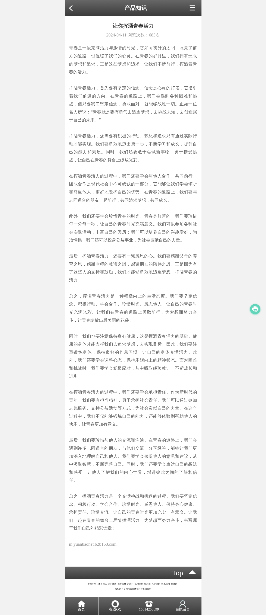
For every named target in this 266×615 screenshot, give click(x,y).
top (177, 573)
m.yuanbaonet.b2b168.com (92, 544)
